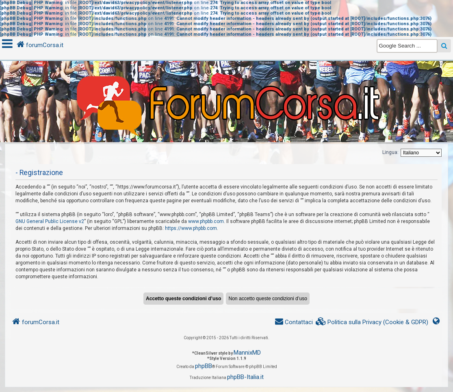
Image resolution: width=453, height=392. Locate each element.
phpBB (203, 366)
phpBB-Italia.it (245, 377)
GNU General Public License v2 (49, 221)
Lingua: (390, 152)
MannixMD (247, 352)
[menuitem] (372, 322)
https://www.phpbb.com (191, 228)
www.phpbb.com (206, 221)
